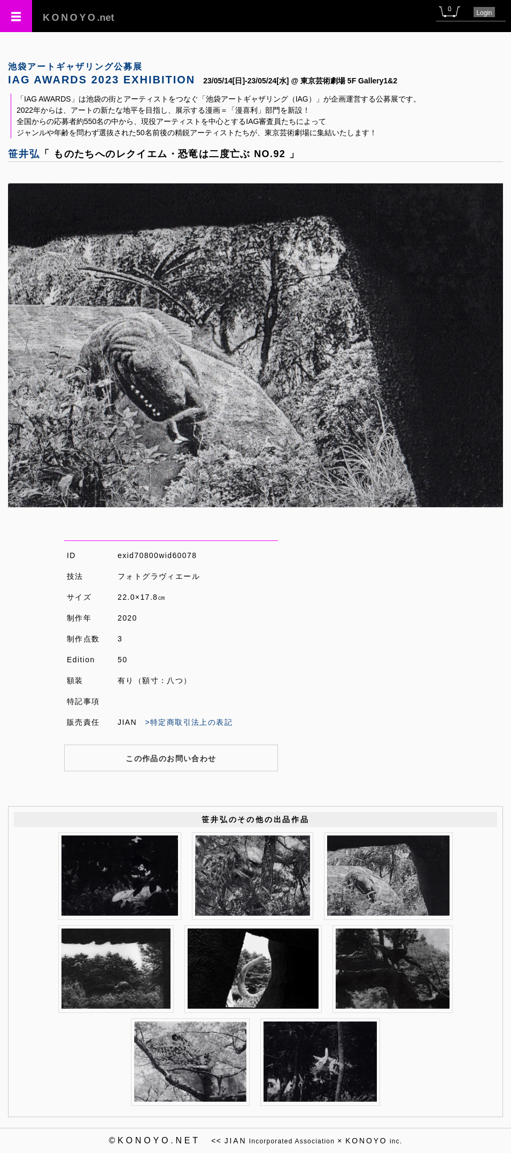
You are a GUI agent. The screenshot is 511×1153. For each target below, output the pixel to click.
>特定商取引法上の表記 (189, 722)
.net (78, 17)
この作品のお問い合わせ (171, 758)
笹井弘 (24, 154)
